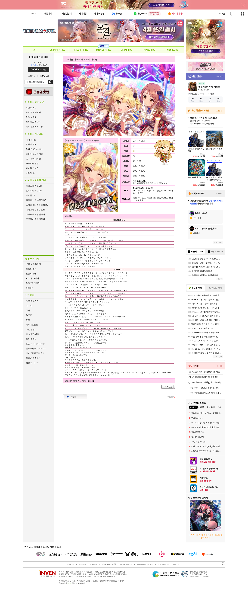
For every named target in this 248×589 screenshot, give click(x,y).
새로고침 (217, 242)
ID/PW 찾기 (44, 76)
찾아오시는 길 (163, 564)
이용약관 (93, 564)
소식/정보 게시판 (33, 112)
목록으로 (168, 387)
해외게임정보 (32, 325)
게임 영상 (30, 329)
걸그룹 (29, 315)
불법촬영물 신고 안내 (145, 564)
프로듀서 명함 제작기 (35, 219)
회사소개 (70, 564)
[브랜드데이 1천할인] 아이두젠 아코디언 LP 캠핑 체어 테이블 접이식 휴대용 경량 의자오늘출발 (206, 387)
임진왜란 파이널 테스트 (209, 86)
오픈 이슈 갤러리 (33, 264)
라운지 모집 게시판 (34, 154)
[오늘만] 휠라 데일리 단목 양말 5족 (203, 377)
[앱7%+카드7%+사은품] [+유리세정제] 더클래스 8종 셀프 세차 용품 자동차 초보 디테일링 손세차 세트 (206, 382)
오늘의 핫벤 (31, 269)
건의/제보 (30, 173)
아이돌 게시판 (32, 168)
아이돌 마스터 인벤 (38, 57)
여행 (28, 320)
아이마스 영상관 (33, 122)
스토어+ (219, 111)
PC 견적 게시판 (33, 283)
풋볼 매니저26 (32, 363)
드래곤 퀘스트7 (33, 358)
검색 (50, 82)
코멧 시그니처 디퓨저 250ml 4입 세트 (204, 372)
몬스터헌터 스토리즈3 (35, 348)
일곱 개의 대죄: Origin (35, 344)
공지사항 (176, 564)
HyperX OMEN (32, 334)
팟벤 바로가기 (32, 301)
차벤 (28, 310)
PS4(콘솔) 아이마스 (34, 149)
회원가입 (31, 76)
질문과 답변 (31, 144)
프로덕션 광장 (32, 163)
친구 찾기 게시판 (33, 159)
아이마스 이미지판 (34, 127)
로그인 (222, 13)
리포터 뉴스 (31, 108)
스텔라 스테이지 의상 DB (37, 205)
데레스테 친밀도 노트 (35, 210)
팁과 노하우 (31, 117)
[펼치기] (90, 380)
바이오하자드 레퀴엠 (35, 353)
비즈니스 (82, 564)
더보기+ (219, 76)
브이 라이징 (31, 339)
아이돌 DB (30, 195)
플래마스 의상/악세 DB (36, 200)
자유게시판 (31, 140)
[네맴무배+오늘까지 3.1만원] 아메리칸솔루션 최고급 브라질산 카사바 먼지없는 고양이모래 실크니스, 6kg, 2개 (206, 393)
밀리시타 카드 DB (34, 191)
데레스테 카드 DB (34, 186)
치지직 (29, 306)
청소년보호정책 (126, 564)
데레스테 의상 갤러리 (35, 214)
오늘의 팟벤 (31, 274)
